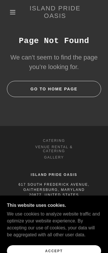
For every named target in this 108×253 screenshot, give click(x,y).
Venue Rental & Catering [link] (54, 149)
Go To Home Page (54, 89)
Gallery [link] (54, 157)
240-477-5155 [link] (54, 205)
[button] (12, 12)
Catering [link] (54, 141)
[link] (55, 12)
